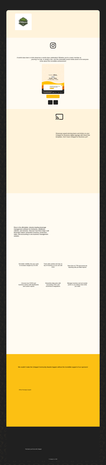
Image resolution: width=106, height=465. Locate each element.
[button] (46, 4)
